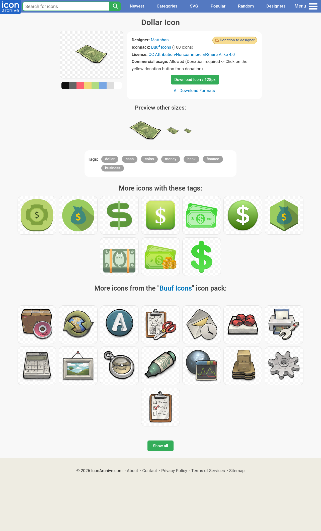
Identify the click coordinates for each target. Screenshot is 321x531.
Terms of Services (208, 470)
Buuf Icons (161, 47)
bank (191, 159)
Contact (149, 470)
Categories (167, 6)
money (170, 159)
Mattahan (160, 39)
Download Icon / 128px (194, 79)
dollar (110, 159)
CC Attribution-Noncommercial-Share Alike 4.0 (191, 54)
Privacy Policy (174, 470)
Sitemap (237, 470)
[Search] (115, 6)
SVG (194, 6)
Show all (160, 446)
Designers (275, 6)
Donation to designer (237, 40)
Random (246, 6)
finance (213, 159)
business (112, 168)
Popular (218, 6)
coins (149, 159)
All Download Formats (194, 90)
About (132, 470)
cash (130, 159)
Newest (137, 6)
